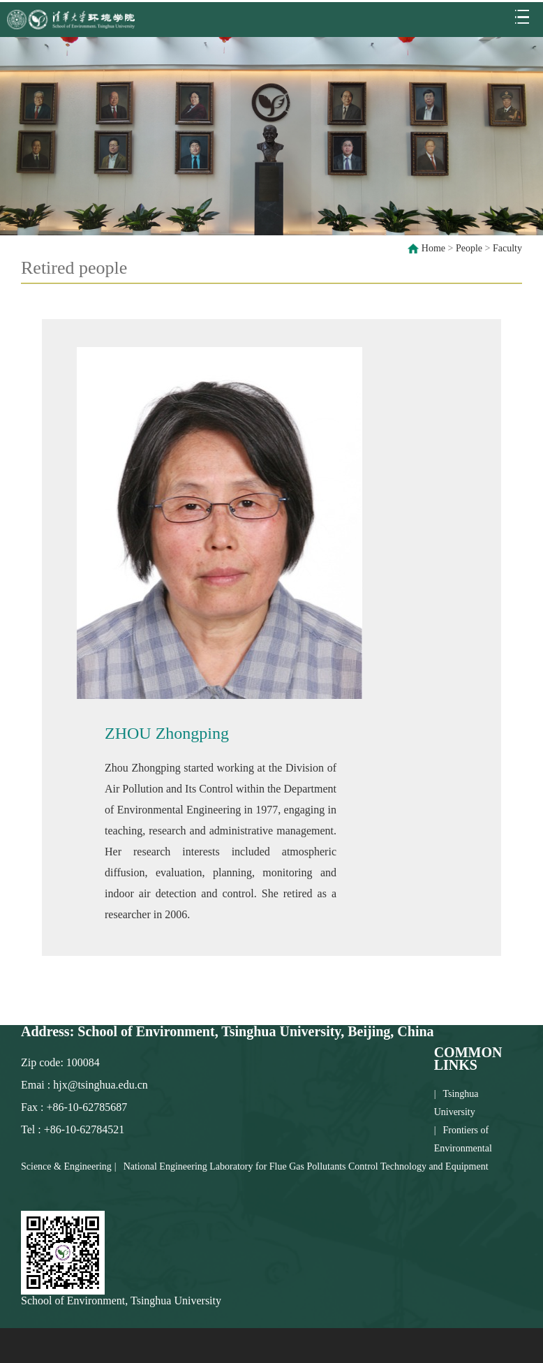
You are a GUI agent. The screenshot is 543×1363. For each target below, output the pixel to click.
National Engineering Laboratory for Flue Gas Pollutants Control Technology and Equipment (306, 1166)
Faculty (507, 248)
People (469, 248)
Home (433, 248)
